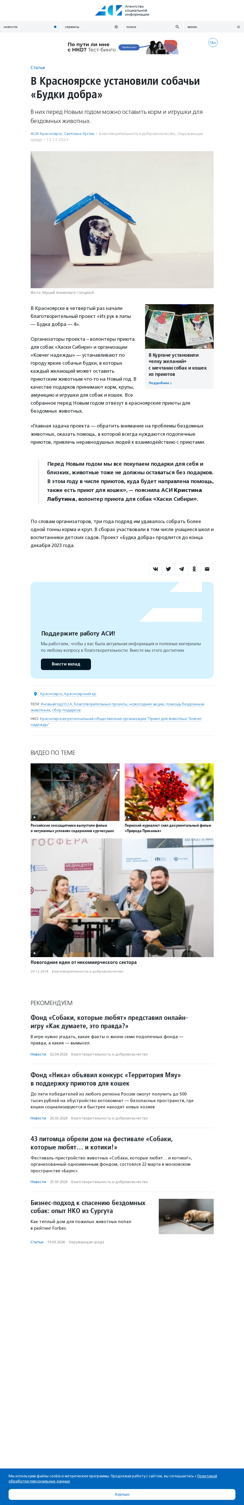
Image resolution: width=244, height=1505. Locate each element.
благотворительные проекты (100, 704)
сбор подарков (66, 710)
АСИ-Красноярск (46, 133)
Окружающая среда (86, 1242)
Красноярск (51, 693)
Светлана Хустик (79, 133)
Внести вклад (65, 664)
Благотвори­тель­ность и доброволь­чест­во (137, 133)
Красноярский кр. (80, 693)
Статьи (38, 67)
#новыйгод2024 (56, 704)
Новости (38, 1054)
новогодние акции (146, 704)
